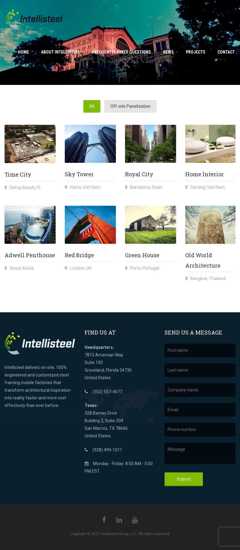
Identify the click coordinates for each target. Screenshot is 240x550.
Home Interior (204, 174)
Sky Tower (79, 174)
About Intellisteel (60, 52)
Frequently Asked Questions (121, 52)
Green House (142, 255)
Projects (195, 52)
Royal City (139, 174)
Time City (18, 174)
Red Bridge (79, 255)
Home (23, 52)
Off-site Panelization (130, 106)
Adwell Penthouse (30, 255)
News (168, 52)
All (91, 106)
